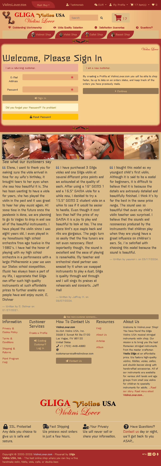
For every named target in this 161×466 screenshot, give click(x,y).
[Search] (83, 18)
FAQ (98, 328)
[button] (100, 4)
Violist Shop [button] (68, 34)
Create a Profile (38, 333)
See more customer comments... (80, 316)
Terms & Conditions (8, 340)
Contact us (131, 431)
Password (12, 89)
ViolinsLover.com (14, 4)
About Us (101, 334)
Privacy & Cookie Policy (10, 330)
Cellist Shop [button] (94, 34)
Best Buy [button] (42, 5)
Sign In (40, 98)
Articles (100, 341)
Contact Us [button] (74, 361)
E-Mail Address (13, 79)
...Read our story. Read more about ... (139, 391)
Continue (121, 91)
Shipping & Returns (8, 350)
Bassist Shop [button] (120, 34)
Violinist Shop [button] (41, 34)
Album (99, 347)
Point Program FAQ (10, 360)
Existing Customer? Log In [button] (40, 344)
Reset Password (40, 117)
